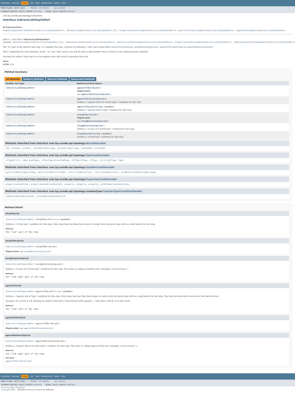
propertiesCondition (17, 184)
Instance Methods (33, 79)
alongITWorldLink (86, 114)
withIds (16, 148)
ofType (93, 160)
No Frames (44, 8)
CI (115, 30)
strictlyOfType (107, 160)
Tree (37, 3)
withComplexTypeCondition (51, 196)
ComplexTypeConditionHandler (19, 30)
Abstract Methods (57, 79)
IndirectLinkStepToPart (50, 30)
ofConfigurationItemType (55, 160)
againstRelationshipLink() (200, 47)
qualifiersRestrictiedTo (52, 172)
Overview (5, 3)
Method (38, 11)
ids (7, 148)
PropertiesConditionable (133, 30)
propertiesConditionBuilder (46, 184)
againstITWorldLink (88, 88)
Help (63, 3)
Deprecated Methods (83, 79)
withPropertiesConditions (115, 184)
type (121, 160)
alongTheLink (84, 133)
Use (31, 3)
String (98, 106)
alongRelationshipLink (89, 125)
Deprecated (47, 3)
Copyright (5, 390)
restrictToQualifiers (80, 172)
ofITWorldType (79, 160)
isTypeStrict (13, 160)
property (69, 184)
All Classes (59, 8)
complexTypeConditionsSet (20, 196)
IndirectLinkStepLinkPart (20, 88)
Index (57, 3)
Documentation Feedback (13, 387)
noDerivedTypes (30, 160)
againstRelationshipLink (91, 99)
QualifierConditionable (191, 30)
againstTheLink (85, 106)
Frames (33, 8)
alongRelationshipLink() (146, 47)
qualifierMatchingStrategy (21, 172)
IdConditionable (76, 30)
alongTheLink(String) (122, 47)
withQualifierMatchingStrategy (138, 172)
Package (16, 3)
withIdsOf (86, 148)
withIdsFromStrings (44, 148)
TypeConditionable (246, 30)
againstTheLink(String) (171, 47)
